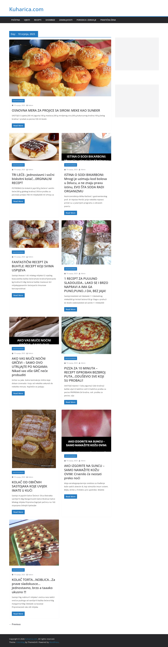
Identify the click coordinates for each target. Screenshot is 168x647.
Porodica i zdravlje (86, 20)
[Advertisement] (137, 54)
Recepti (37, 20)
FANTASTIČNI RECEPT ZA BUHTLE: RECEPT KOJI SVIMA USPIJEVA (33, 266)
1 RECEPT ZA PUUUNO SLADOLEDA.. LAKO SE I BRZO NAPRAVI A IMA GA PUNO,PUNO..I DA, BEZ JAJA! (86, 284)
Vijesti (27, 20)
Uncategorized (18, 101)
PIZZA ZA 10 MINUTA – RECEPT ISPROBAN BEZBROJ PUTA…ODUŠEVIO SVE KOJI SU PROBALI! (85, 374)
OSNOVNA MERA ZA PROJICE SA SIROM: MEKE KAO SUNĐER (56, 110)
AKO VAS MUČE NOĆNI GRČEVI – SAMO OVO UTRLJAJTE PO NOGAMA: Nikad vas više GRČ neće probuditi (30, 366)
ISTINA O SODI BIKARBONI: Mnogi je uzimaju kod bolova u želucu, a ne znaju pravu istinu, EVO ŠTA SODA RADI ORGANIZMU (85, 182)
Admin (30, 105)
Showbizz (50, 20)
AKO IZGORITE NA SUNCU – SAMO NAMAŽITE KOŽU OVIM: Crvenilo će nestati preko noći (84, 471)
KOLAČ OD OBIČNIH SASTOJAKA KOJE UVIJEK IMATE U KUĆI (29, 486)
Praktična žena (108, 20)
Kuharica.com (26, 9)
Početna (15, 20)
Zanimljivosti (65, 20)
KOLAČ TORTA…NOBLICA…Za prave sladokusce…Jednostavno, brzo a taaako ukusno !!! (33, 585)
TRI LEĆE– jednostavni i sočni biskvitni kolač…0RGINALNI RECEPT (33, 178)
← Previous (15, 624)
